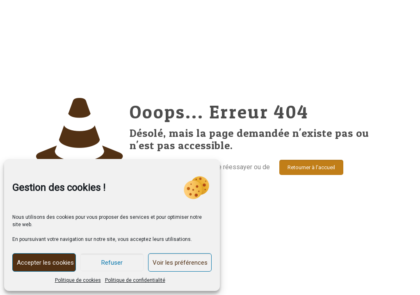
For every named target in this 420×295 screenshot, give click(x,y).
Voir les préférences (180, 262)
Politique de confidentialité (135, 280)
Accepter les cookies (45, 262)
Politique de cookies (78, 280)
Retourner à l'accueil (311, 167)
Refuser (112, 262)
